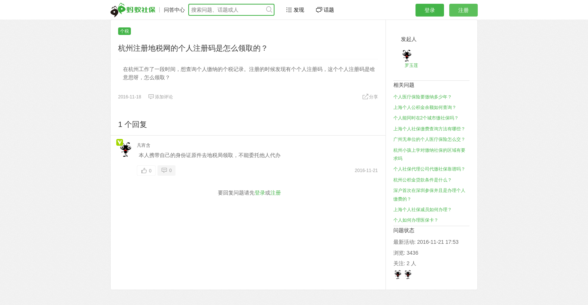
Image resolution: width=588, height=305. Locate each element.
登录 (429, 10)
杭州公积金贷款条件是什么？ (422, 180)
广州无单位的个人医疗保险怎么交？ (429, 139)
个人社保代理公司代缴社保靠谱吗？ (429, 169)
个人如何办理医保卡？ (415, 220)
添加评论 (160, 97)
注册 (463, 10)
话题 (325, 10)
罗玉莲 (411, 65)
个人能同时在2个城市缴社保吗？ (426, 118)
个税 (124, 31)
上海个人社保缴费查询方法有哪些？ (429, 128)
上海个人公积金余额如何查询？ (424, 107)
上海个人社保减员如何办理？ (422, 209)
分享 (370, 97)
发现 (295, 10)
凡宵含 (143, 145)
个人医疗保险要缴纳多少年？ (422, 97)
